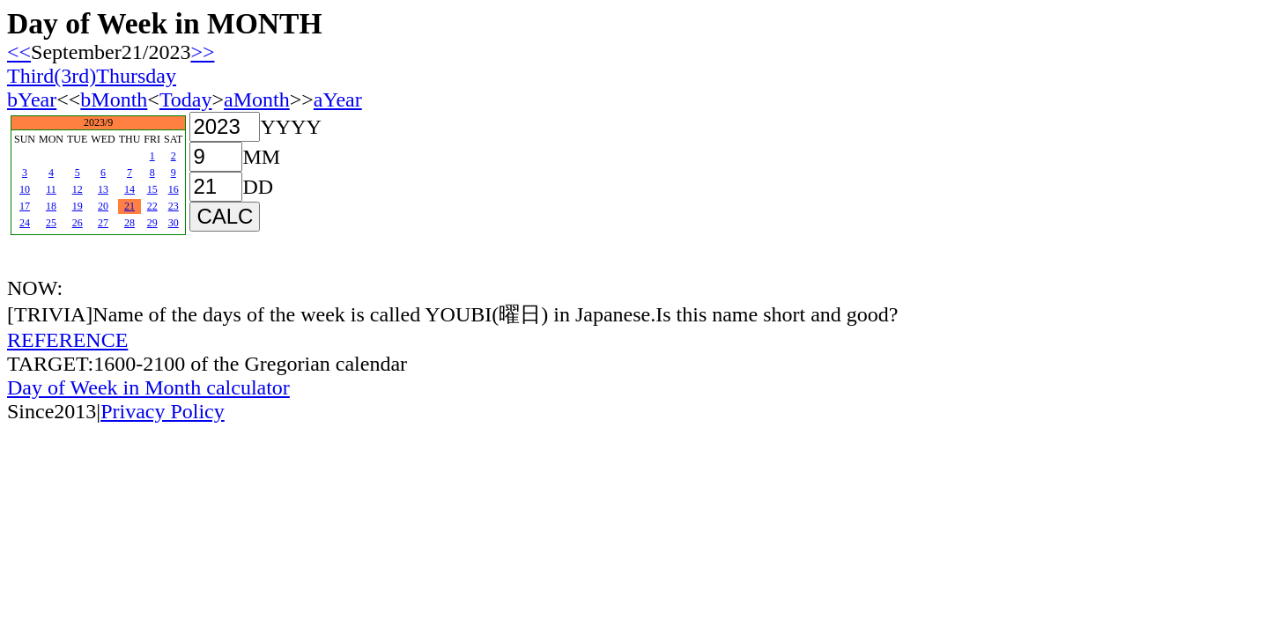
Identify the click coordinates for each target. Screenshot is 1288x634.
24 (24, 223)
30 (173, 223)
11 (51, 189)
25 (51, 223)
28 (129, 223)
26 (77, 223)
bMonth (113, 99)
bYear (31, 99)
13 (103, 189)
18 (51, 206)
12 (77, 189)
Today (185, 99)
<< (19, 52)
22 (152, 206)
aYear (338, 99)
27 (103, 223)
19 (77, 206)
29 (152, 223)
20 (103, 206)
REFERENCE (67, 339)
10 (24, 189)
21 (129, 206)
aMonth (257, 99)
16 (173, 189)
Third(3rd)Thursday (91, 75)
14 (129, 189)
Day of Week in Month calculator (148, 387)
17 (24, 206)
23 (173, 206)
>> (202, 52)
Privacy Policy (162, 411)
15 (152, 189)
